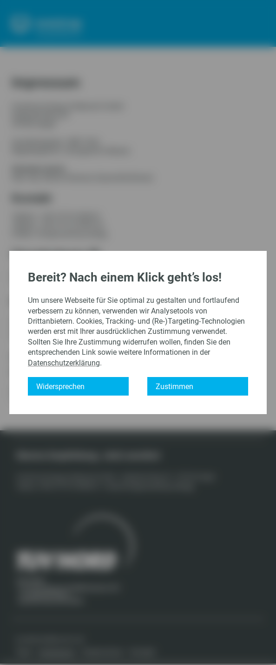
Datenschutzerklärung (64, 362)
